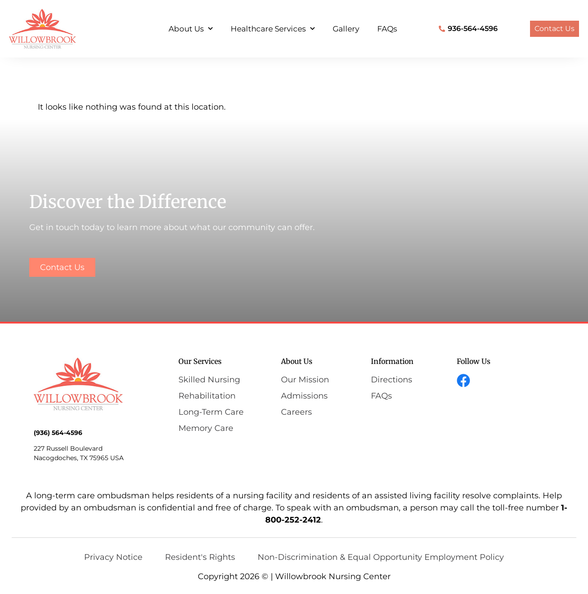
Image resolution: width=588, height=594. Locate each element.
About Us (191, 29)
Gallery (346, 28)
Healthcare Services (273, 29)
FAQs (387, 28)
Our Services (200, 361)
